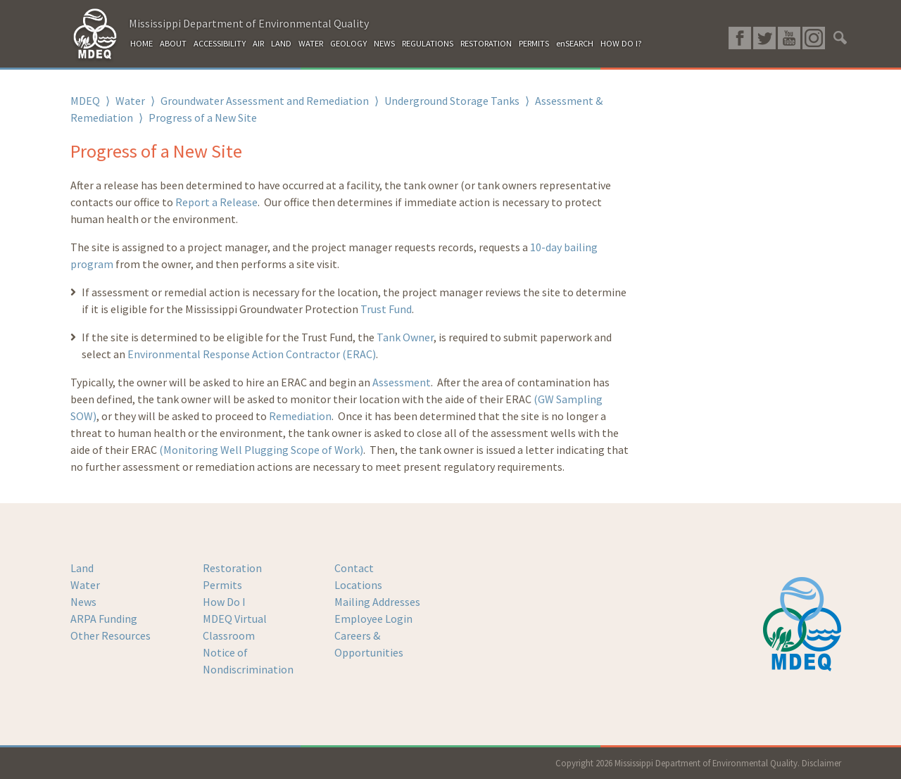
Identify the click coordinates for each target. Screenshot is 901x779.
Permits (222, 585)
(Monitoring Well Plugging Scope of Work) (261, 450)
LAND (281, 43)
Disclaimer (821, 762)
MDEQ (85, 101)
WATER (310, 43)
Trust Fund (386, 309)
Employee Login (373, 619)
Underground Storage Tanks (451, 101)
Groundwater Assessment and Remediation (264, 101)
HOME (141, 43)
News (83, 602)
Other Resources (110, 635)
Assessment (401, 382)
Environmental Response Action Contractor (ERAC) (251, 354)
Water (130, 101)
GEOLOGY (348, 43)
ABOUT (173, 43)
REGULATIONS (427, 43)
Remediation (300, 416)
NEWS (384, 43)
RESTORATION (486, 43)
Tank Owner (405, 337)
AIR (258, 43)
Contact (354, 568)
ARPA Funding (103, 619)
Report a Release (216, 202)
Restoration (232, 568)
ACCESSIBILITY (220, 43)
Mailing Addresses (377, 602)
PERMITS (534, 43)
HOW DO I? (621, 43)
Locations (358, 585)
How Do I (224, 602)
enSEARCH (574, 43)
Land (82, 568)
